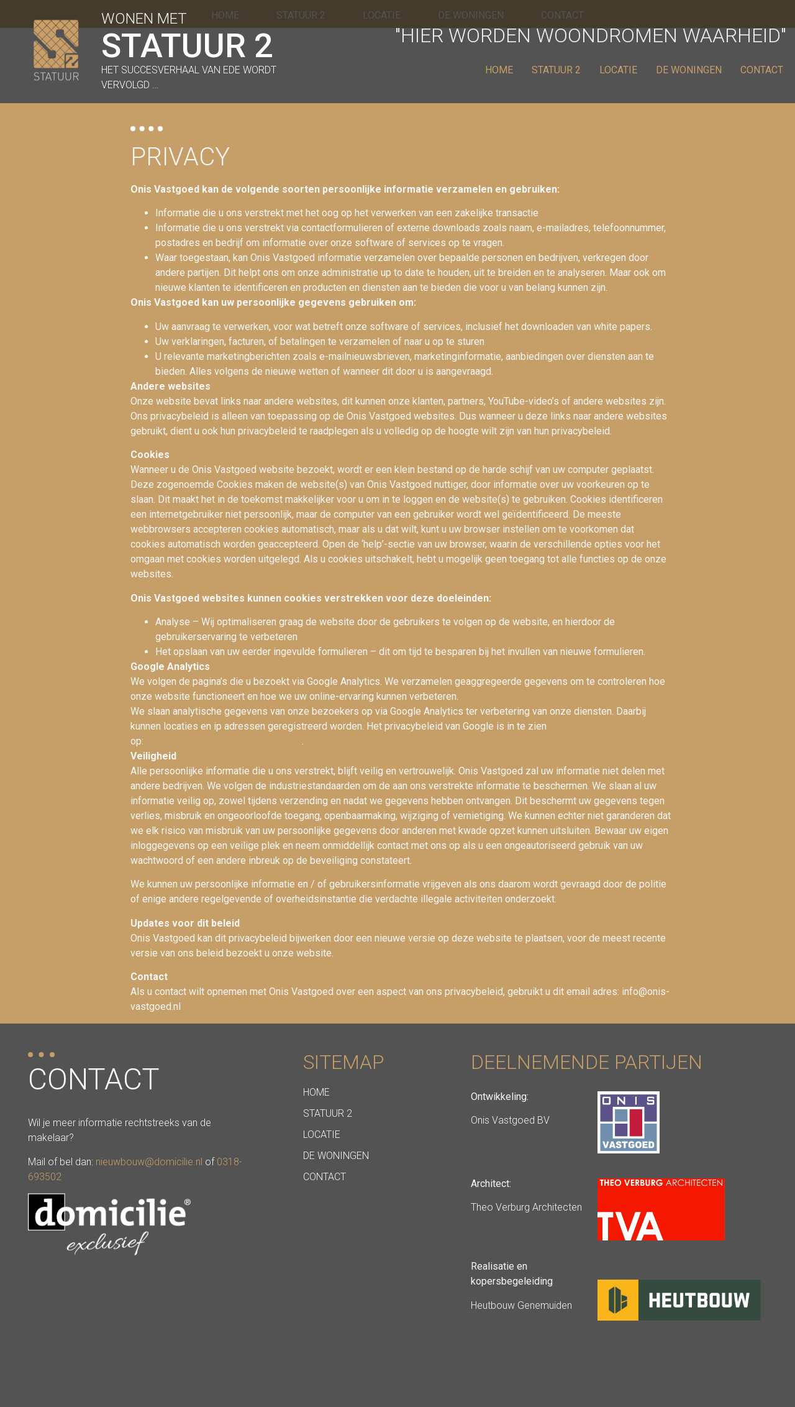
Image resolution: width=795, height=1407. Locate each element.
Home (499, 70)
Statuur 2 (556, 70)
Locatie (618, 70)
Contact (761, 70)
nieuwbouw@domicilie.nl (149, 1162)
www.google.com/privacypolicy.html (224, 741)
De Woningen (689, 70)
